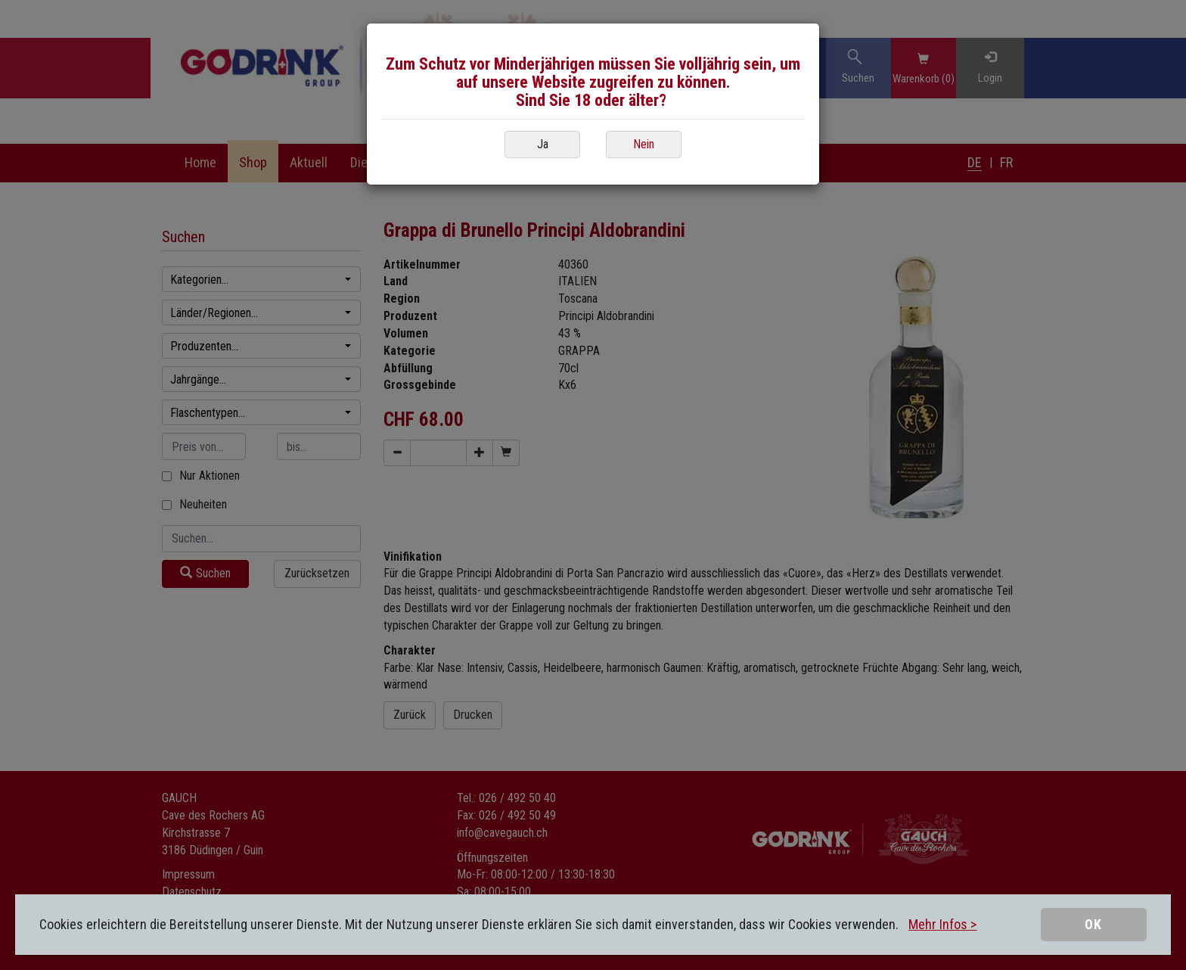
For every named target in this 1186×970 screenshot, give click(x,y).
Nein (643, 144)
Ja (542, 144)
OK (1093, 924)
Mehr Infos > (942, 924)
